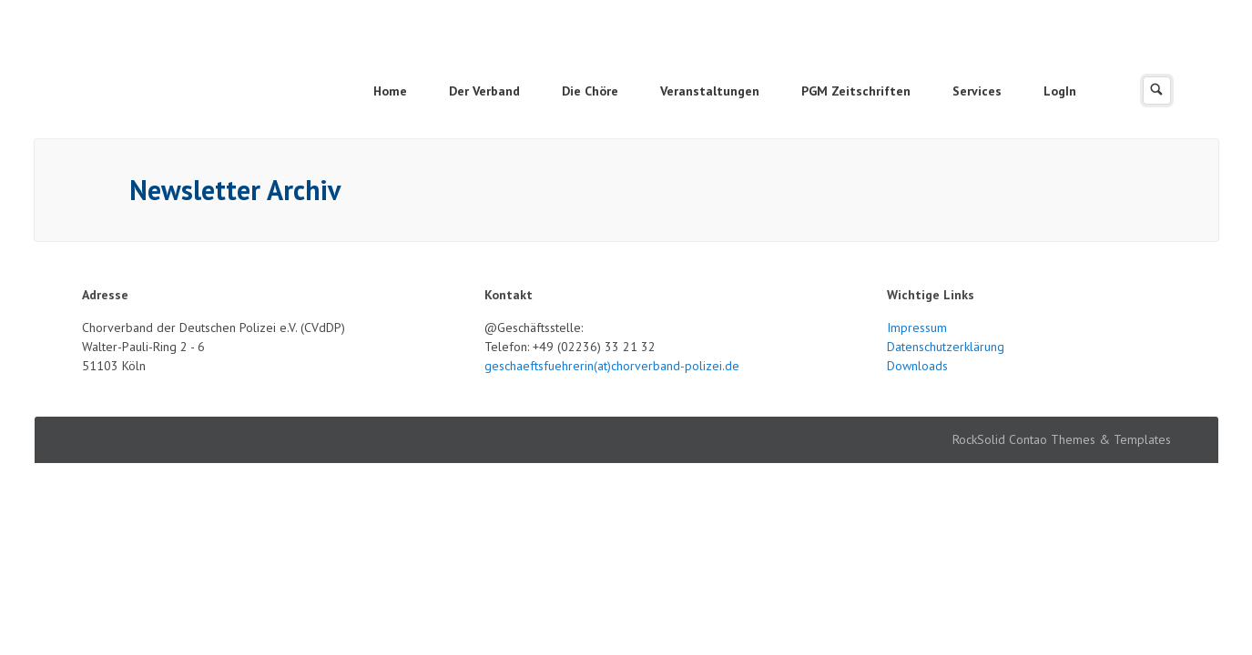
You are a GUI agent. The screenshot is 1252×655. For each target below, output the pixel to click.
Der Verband (484, 91)
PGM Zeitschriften (856, 91)
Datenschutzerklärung (945, 346)
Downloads (917, 366)
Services (977, 91)
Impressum (917, 327)
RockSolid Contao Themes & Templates (1061, 439)
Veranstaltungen (709, 91)
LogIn (1059, 91)
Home (390, 91)
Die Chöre (590, 91)
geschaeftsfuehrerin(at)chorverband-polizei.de (611, 366)
